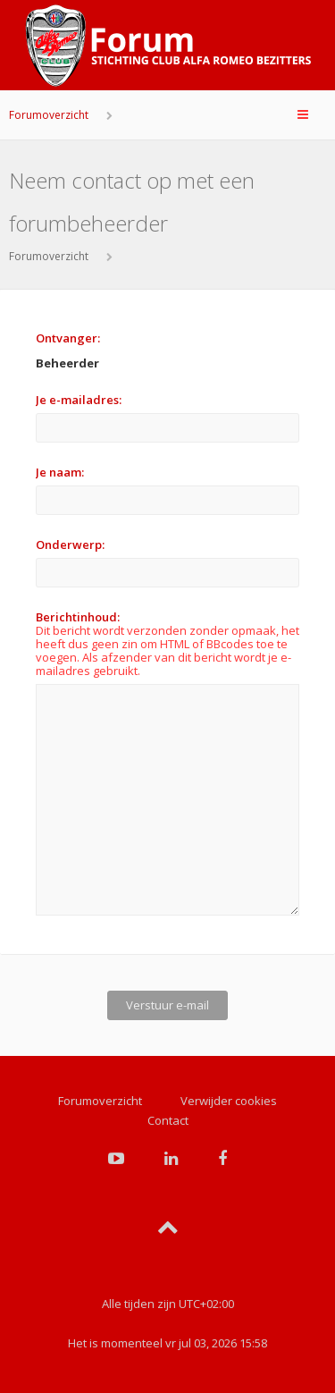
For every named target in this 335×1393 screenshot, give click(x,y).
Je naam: (60, 472)
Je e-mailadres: (78, 400)
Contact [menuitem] (167, 1113)
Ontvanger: (68, 338)
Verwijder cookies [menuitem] (228, 1093)
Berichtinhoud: (78, 617)
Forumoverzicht (48, 114)
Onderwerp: (70, 544)
